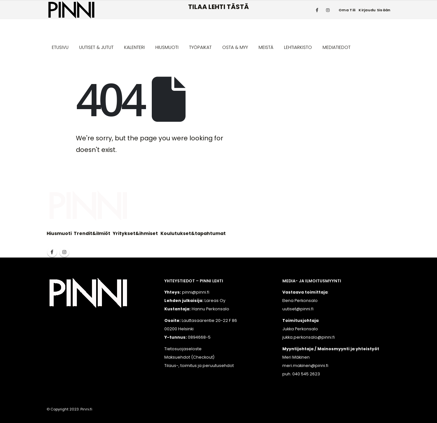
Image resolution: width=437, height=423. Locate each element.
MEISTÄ (266, 47)
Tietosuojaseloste (183, 349)
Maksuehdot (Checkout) (189, 357)
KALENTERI (134, 47)
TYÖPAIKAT (200, 47)
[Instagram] (327, 9)
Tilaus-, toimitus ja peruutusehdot (199, 365)
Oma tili (347, 10)
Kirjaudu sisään (374, 10)
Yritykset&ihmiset (135, 233)
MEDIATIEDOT (337, 47)
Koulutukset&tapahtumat (193, 233)
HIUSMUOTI (166, 47)
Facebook (52, 252)
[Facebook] (317, 9)
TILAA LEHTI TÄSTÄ (218, 6)
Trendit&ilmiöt (92, 233)
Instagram (64, 252)
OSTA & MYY (235, 47)
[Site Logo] (71, 10)
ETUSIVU (60, 47)
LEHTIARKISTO (298, 47)
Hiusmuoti (59, 233)
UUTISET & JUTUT (96, 47)
